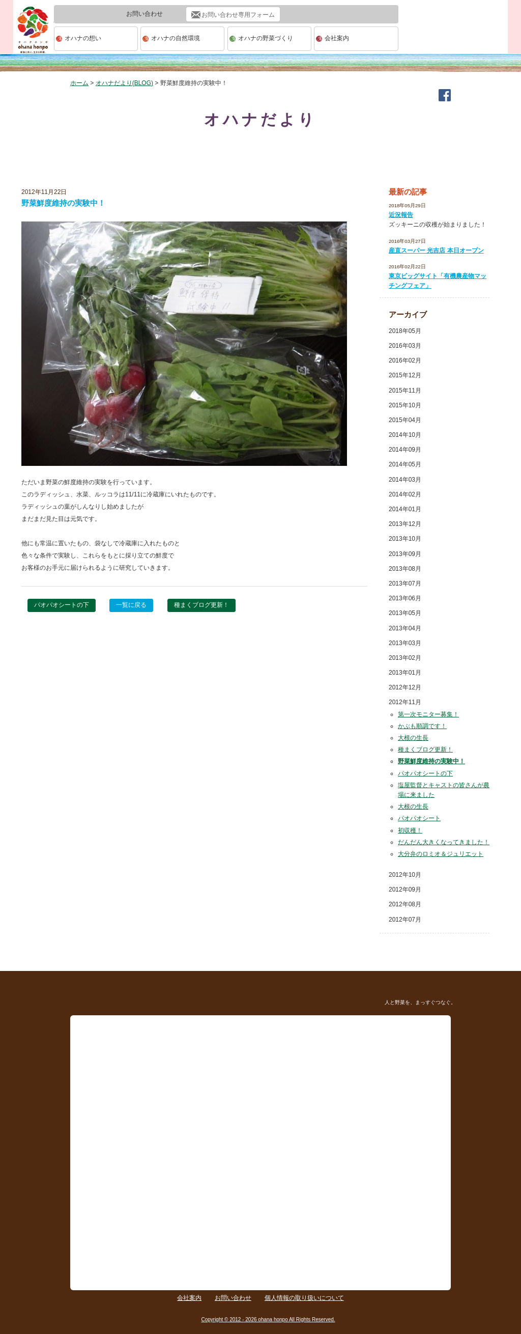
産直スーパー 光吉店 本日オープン (436, 250)
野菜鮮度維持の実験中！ (431, 761)
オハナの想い (83, 38)
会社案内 (337, 38)
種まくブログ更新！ (201, 604)
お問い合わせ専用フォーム (238, 14)
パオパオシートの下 (61, 604)
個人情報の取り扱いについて (304, 1298)
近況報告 (401, 214)
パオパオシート (419, 818)
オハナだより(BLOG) (124, 83)
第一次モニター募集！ (428, 714)
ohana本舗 (33, 39)
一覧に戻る (131, 604)
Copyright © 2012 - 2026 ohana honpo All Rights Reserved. (268, 1319)
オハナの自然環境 (175, 38)
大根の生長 (413, 737)
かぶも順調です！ (422, 726)
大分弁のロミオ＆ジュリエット (440, 853)
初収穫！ (410, 830)
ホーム (79, 83)
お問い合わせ (233, 1298)
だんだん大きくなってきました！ (443, 842)
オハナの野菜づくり (265, 38)
